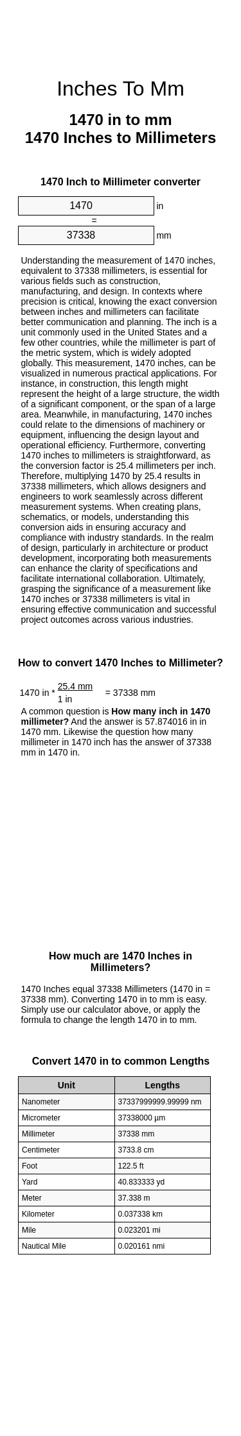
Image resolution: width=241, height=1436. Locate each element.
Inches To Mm (120, 88)
